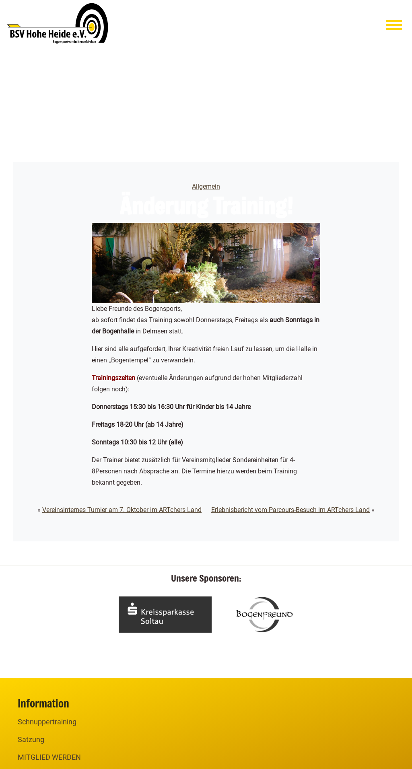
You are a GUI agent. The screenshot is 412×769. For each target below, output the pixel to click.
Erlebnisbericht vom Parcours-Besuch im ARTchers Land (290, 510)
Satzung (31, 739)
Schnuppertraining (47, 722)
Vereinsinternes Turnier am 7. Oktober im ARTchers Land (122, 510)
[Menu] (394, 26)
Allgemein (206, 186)
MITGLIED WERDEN (49, 757)
